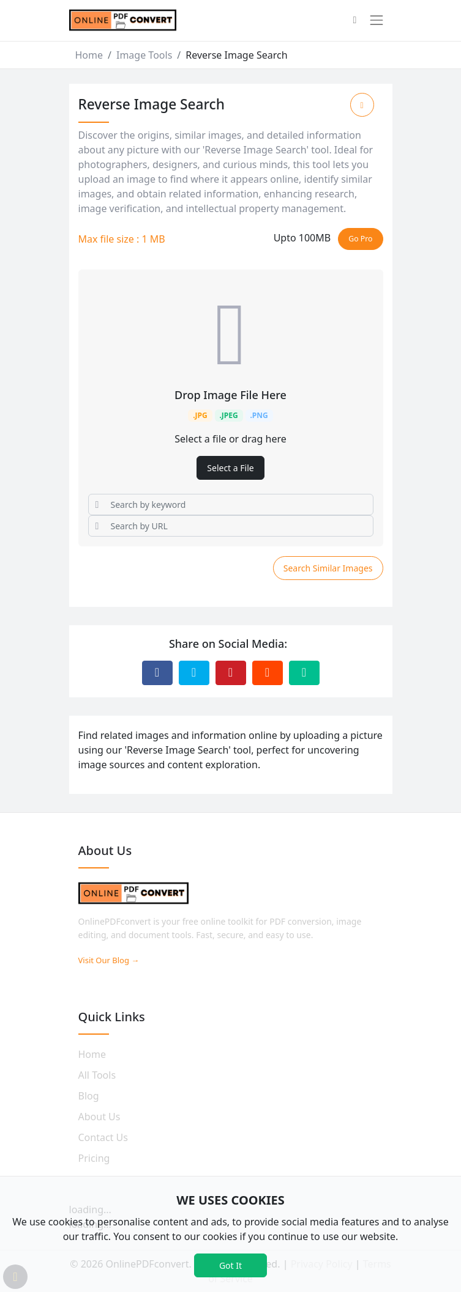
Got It (230, 1265)
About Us (99, 1116)
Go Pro (360, 238)
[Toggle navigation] (376, 20)
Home (89, 55)
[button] (354, 21)
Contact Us (103, 1137)
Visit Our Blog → (109, 960)
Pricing (94, 1158)
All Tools (97, 1075)
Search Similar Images (328, 568)
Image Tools (144, 55)
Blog (88, 1096)
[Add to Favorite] (362, 105)
